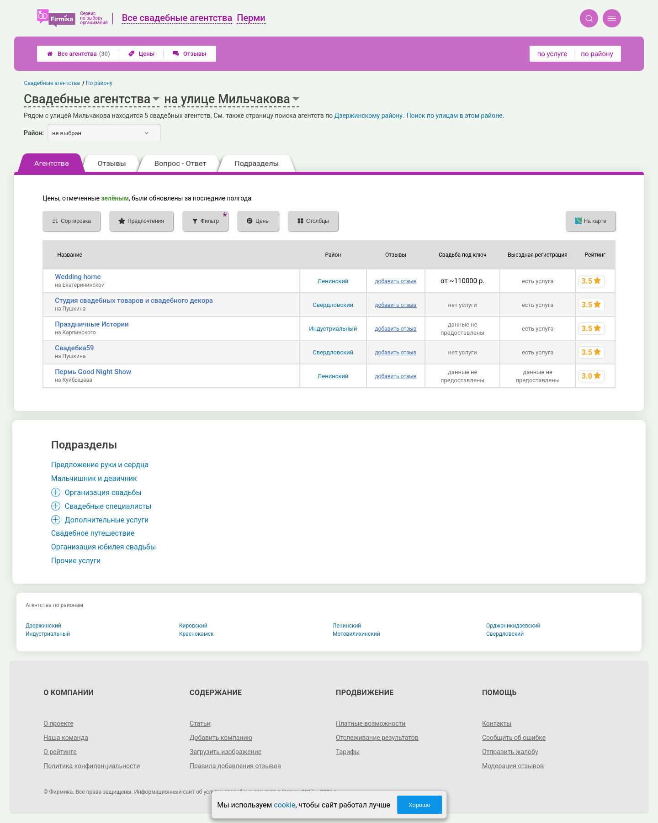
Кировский (193, 626)
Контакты (496, 723)
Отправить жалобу (510, 751)
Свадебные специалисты (108, 506)
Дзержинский (43, 626)
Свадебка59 (74, 348)
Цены (141, 53)
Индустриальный (333, 328)
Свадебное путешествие (93, 533)
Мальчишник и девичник (94, 478)
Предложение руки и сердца (100, 464)
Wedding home (78, 277)
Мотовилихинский (356, 634)
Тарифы (348, 751)
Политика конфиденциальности (91, 766)
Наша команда (65, 737)
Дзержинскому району (368, 115)
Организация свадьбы (103, 492)
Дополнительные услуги (107, 520)
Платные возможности (370, 723)
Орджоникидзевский (513, 626)
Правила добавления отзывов (235, 766)
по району (597, 54)
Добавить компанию (221, 737)
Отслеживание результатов (377, 737)
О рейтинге (60, 751)
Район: (34, 133)
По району (99, 83)
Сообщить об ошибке (514, 737)
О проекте (58, 723)
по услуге (552, 54)
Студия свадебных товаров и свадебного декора (134, 300)
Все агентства (78, 53)
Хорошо (419, 805)
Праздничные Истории (92, 324)
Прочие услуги (76, 560)
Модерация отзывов (513, 766)
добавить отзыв (395, 281)
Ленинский (333, 281)
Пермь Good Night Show (93, 372)
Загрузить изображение (225, 751)
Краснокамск (196, 634)
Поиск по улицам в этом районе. (455, 115)
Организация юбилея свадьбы (103, 547)
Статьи (200, 723)
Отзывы (189, 53)
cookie (284, 805)
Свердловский (333, 304)
